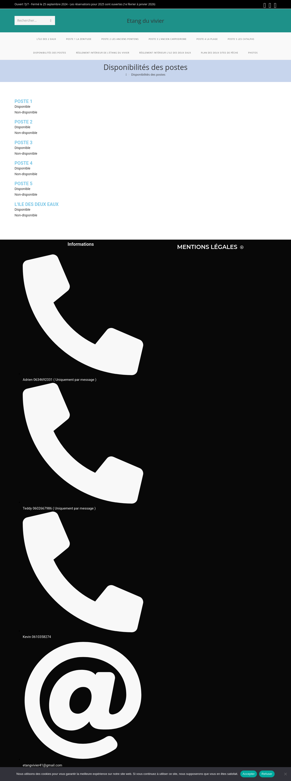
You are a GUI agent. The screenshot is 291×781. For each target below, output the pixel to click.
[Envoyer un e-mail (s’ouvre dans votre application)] (274, 5)
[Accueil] (126, 74)
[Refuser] (285, 774)
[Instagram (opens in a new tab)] (270, 5)
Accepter (249, 774)
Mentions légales (210, 246)
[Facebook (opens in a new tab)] (264, 5)
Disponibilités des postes (148, 74)
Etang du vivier (145, 20)
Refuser (266, 774)
